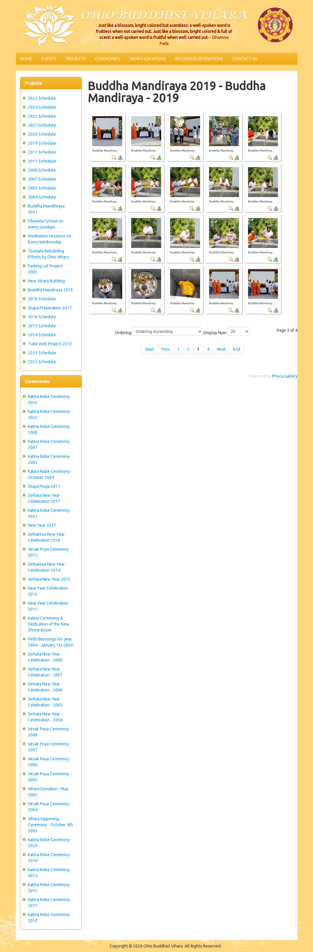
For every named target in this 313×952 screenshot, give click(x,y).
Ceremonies (107, 58)
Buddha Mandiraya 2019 (50, 289)
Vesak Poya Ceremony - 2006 (49, 761)
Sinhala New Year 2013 (49, 579)
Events (49, 58)
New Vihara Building (46, 281)
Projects (76, 58)
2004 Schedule (42, 197)
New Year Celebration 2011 (48, 606)
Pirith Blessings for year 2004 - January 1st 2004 (50, 642)
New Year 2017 (42, 525)
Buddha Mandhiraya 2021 (46, 209)
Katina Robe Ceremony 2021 (49, 513)
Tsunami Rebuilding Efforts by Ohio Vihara (48, 254)
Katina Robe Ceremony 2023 (49, 399)
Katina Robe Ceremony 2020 (49, 842)
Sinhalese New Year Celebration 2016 (46, 537)
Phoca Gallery (284, 376)
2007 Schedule (42, 179)
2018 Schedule (42, 298)
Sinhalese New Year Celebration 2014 (46, 567)
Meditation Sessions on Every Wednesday (49, 239)
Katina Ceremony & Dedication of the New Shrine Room (48, 624)
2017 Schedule (42, 152)
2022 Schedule (42, 116)
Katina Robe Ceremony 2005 (49, 459)
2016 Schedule (42, 316)
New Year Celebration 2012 (48, 591)
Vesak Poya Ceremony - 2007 (49, 746)
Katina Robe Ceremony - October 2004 (50, 474)
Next (221, 349)
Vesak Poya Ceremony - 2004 (49, 806)
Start (149, 349)
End (236, 349)
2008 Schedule (42, 170)
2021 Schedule (42, 125)
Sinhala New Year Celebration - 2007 (45, 672)
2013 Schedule (42, 352)
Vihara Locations (147, 58)
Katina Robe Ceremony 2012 (49, 887)
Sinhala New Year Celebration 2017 (44, 498)
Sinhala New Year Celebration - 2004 (45, 717)
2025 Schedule (42, 98)
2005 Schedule (42, 188)
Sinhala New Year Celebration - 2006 (45, 687)
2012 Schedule (42, 361)
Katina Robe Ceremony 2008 (49, 429)
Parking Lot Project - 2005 (46, 269)
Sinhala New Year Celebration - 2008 (45, 657)
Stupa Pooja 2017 (44, 486)
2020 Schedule (42, 134)
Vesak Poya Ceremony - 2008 (49, 732)
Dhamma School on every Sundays (45, 224)
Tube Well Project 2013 (50, 343)
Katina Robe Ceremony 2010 (49, 917)
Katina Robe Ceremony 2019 (49, 857)
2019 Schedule (42, 143)
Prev (165, 349)
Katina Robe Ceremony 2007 (49, 444)
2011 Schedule (42, 161)
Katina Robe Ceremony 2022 (49, 414)
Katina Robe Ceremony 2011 (49, 902)
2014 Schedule (42, 334)
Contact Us (244, 58)
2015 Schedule (42, 325)
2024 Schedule (42, 107)
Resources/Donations (199, 58)
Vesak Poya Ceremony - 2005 (49, 776)
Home (26, 58)
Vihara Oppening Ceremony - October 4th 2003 (50, 824)
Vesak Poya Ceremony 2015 (48, 552)
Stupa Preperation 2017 (50, 307)
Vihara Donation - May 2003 (48, 791)
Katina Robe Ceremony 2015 (49, 872)
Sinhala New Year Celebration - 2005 (45, 702)
